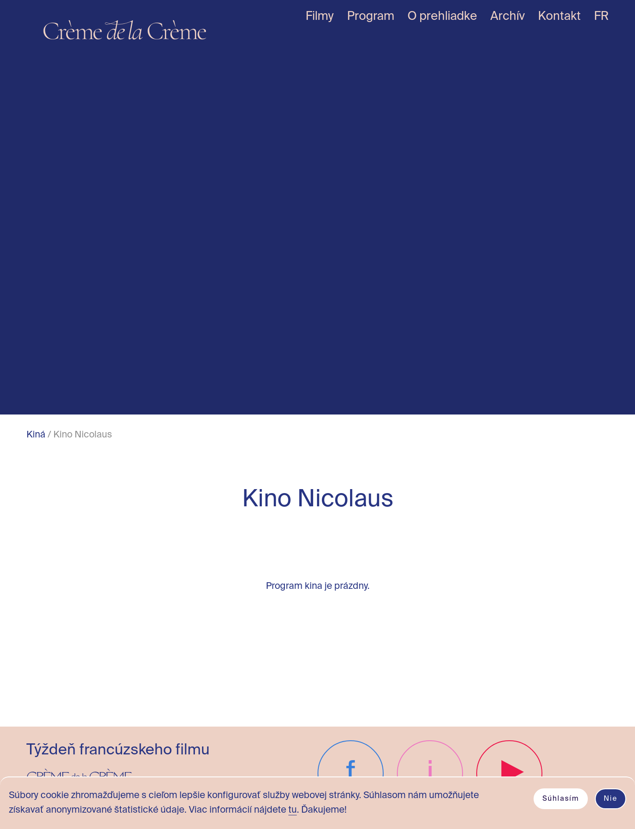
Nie (610, 799)
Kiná (35, 435)
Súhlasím (560, 799)
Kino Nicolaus (82, 435)
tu (292, 810)
